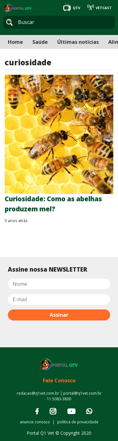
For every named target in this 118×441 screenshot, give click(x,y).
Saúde (40, 41)
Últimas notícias (78, 41)
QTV (72, 7)
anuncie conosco (35, 422)
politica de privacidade (77, 422)
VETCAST (99, 7)
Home (15, 41)
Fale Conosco (59, 380)
